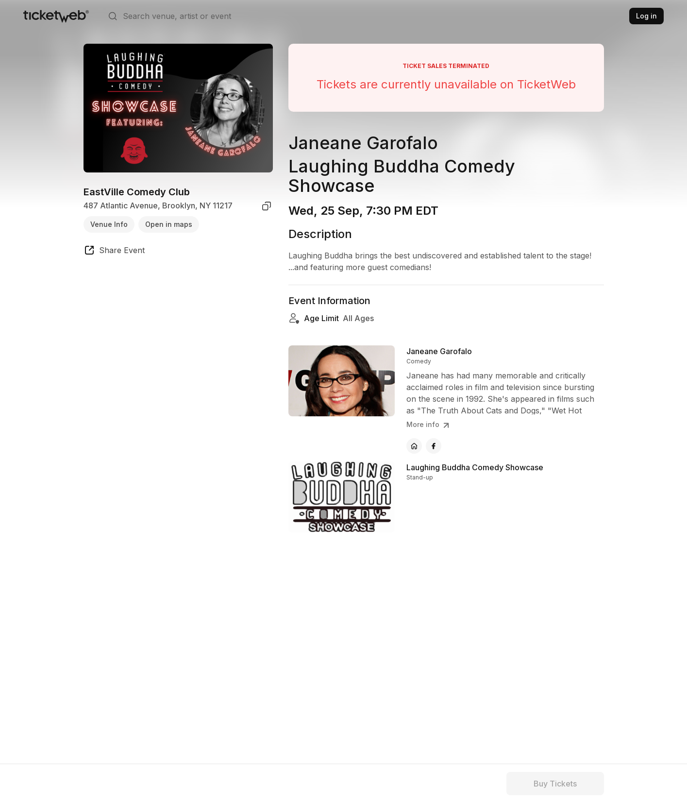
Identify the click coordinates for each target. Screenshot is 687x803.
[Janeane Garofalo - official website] (414, 446)
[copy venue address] (266, 206)
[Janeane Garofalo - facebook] (433, 446)
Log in (646, 16)
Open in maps (168, 224)
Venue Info (109, 224)
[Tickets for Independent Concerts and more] (56, 16)
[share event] (114, 251)
